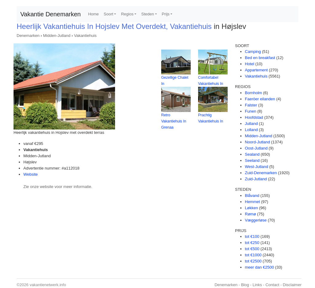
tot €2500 (253, 261)
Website (30, 174)
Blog (245, 284)
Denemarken (28, 35)
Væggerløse (256, 220)
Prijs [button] (165, 14)
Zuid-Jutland (256, 179)
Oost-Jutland (256, 148)
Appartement (256, 70)
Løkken (251, 208)
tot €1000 (253, 255)
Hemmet (252, 201)
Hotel (249, 64)
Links (257, 284)
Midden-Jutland (56, 35)
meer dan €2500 (259, 267)
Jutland (251, 123)
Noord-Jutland (257, 142)
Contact (272, 284)
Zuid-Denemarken (261, 172)
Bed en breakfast (260, 57)
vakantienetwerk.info (48, 284)
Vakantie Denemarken (50, 14)
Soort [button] (108, 14)
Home (93, 14)
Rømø (250, 214)
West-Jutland (256, 166)
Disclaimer (292, 284)
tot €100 (252, 236)
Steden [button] (147, 14)
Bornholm (253, 92)
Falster (251, 105)
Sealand (252, 154)
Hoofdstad (254, 117)
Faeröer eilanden (260, 99)
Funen (250, 111)
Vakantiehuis (85, 35)
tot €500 (252, 248)
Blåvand (252, 195)
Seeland (252, 160)
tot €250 (252, 242)
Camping (253, 51)
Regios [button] (127, 14)
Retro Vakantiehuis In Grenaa (173, 121)
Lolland (251, 129)
